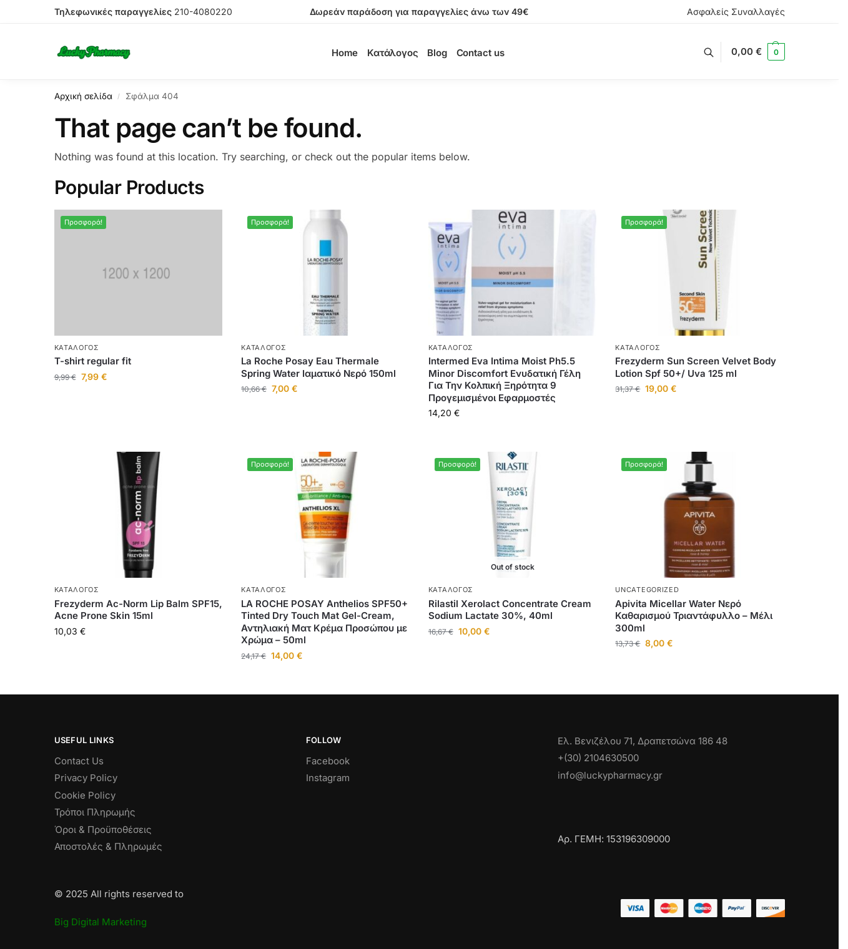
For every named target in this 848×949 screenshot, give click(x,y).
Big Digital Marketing (100, 922)
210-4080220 (203, 11)
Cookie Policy (85, 795)
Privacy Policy (85, 778)
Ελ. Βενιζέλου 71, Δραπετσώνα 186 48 (642, 741)
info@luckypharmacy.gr (610, 775)
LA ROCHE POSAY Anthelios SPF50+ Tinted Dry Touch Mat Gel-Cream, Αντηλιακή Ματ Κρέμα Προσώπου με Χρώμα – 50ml (324, 622)
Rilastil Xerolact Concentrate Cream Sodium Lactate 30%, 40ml (509, 610)
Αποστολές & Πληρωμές (108, 846)
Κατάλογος (76, 347)
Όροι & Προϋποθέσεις (103, 829)
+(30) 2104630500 (598, 758)
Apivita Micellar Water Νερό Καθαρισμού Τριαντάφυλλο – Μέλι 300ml (693, 616)
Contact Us (79, 761)
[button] (757, 52)
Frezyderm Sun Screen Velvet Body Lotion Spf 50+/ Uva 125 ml (695, 367)
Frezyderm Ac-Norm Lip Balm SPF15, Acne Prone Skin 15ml (138, 610)
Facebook (328, 761)
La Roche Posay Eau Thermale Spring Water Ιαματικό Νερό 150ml (318, 367)
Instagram (328, 778)
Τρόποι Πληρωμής (95, 812)
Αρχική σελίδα (83, 96)
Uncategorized (647, 589)
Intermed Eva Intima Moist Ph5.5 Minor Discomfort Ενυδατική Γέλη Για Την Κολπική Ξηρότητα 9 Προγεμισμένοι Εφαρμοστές (504, 379)
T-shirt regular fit (92, 361)
